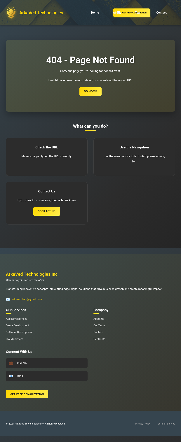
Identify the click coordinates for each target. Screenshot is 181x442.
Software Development (19, 332)
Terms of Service (165, 423)
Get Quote (99, 339)
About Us (98, 318)
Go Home (90, 91)
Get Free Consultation (27, 394)
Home (95, 12)
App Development (16, 318)
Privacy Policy (143, 423)
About (117, 12)
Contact (161, 12)
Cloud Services (14, 339)
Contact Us (46, 211)
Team (138, 12)
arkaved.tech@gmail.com (27, 299)
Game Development (17, 325)
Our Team (99, 325)
